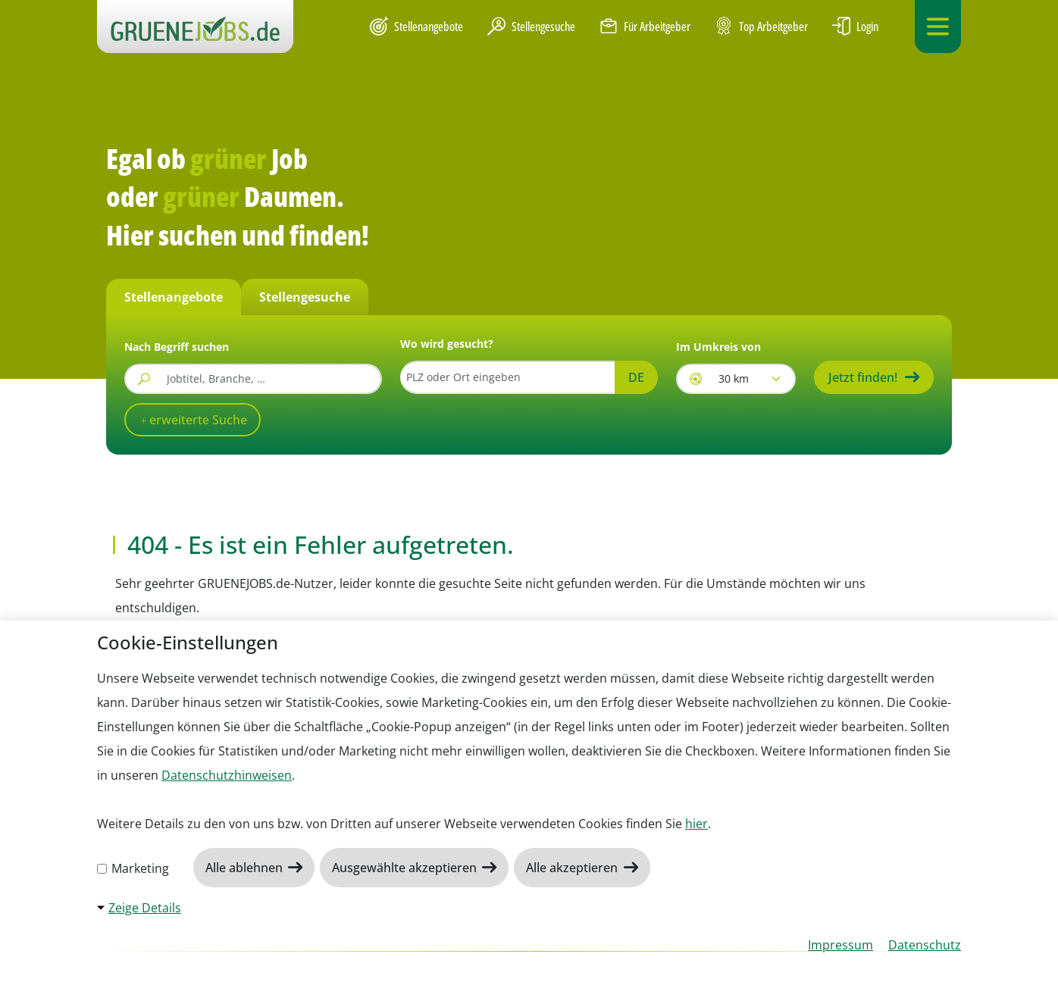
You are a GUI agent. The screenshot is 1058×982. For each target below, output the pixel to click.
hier (696, 823)
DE (636, 377)
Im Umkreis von (718, 346)
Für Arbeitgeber (644, 26)
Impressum (840, 945)
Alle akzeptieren (573, 867)
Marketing (133, 868)
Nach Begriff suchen (176, 346)
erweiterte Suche (196, 419)
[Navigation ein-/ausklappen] (938, 26)
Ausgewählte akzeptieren (406, 867)
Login (855, 26)
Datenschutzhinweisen (226, 775)
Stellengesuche (531, 26)
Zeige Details (144, 907)
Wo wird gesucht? (446, 343)
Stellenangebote (416, 26)
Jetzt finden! (862, 377)
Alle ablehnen (245, 867)
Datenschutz (924, 945)
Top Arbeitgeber (761, 27)
